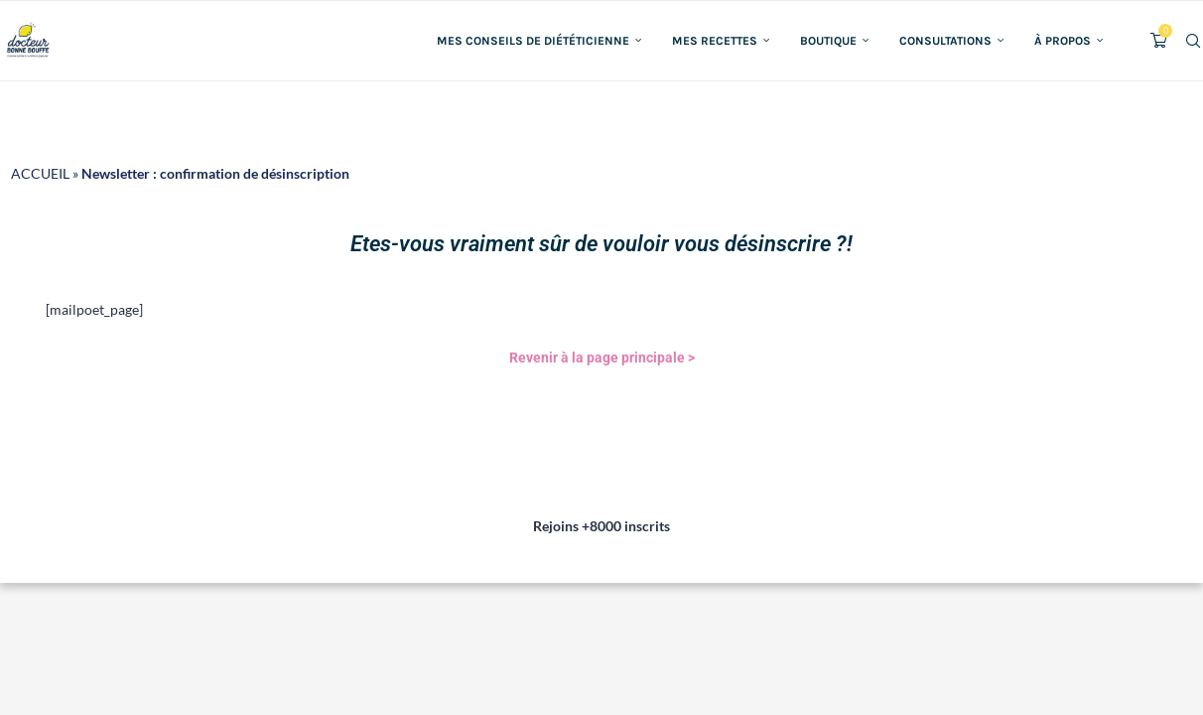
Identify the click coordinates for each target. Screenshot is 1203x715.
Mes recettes (714, 41)
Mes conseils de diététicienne (533, 41)
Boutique (828, 41)
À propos (1062, 41)
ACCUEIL (40, 173)
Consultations (945, 41)
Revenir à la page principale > (602, 357)
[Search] (1193, 40)
